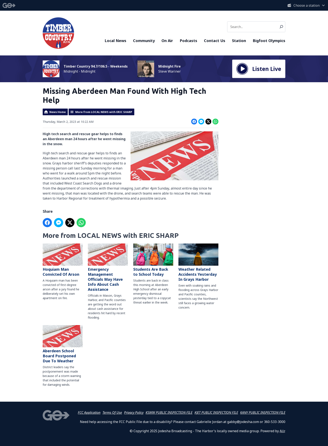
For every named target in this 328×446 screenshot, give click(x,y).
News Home (57, 112)
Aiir (282, 431)
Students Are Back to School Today (153, 260)
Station (239, 40)
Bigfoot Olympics (269, 40)
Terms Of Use (112, 412)
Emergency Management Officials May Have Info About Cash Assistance (108, 268)
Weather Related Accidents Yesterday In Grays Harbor (198, 263)
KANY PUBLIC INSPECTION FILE (262, 412)
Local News (115, 40)
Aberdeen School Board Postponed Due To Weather (63, 344)
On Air (167, 40)
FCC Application (89, 412)
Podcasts (188, 40)
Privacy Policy (134, 412)
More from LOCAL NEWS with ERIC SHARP (103, 112)
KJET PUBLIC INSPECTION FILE (216, 412)
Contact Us (214, 40)
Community (144, 40)
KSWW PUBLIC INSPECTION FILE (169, 412)
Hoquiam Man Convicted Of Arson (63, 260)
